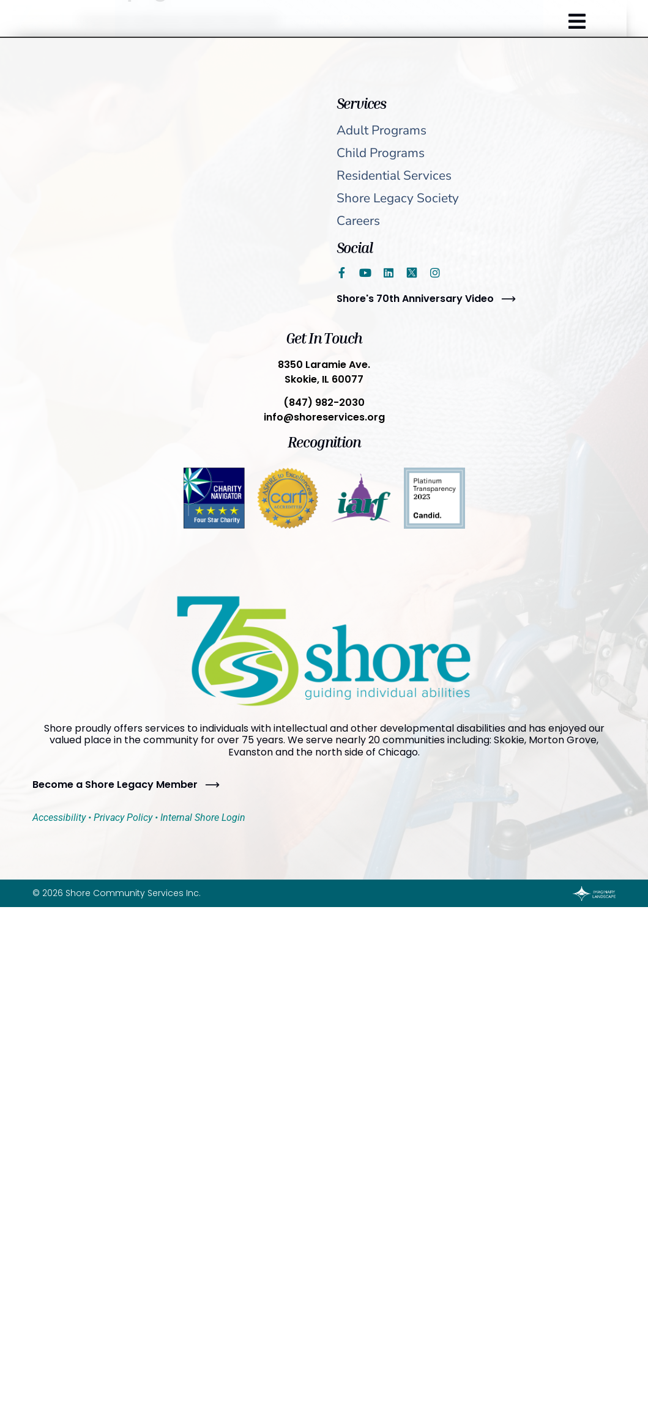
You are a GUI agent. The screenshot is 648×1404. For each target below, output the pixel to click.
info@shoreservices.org (324, 417)
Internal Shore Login (202, 817)
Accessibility (59, 817)
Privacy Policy (123, 817)
